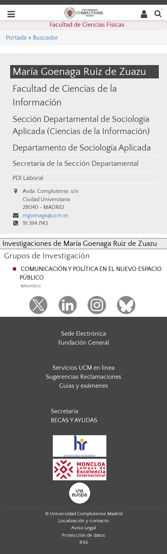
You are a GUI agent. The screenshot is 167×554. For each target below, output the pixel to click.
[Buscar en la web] (158, 13)
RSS (83, 542)
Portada (16, 37)
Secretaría (64, 411)
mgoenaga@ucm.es (45, 216)
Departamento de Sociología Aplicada (82, 148)
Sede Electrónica (83, 333)
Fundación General (83, 342)
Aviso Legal (83, 527)
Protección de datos (83, 535)
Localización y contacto (83, 520)
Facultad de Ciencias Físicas (87, 24)
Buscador (45, 37)
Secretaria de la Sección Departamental (76, 164)
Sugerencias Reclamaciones (83, 376)
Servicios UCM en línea (83, 367)
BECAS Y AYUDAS (74, 420)
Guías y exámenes (83, 385)
